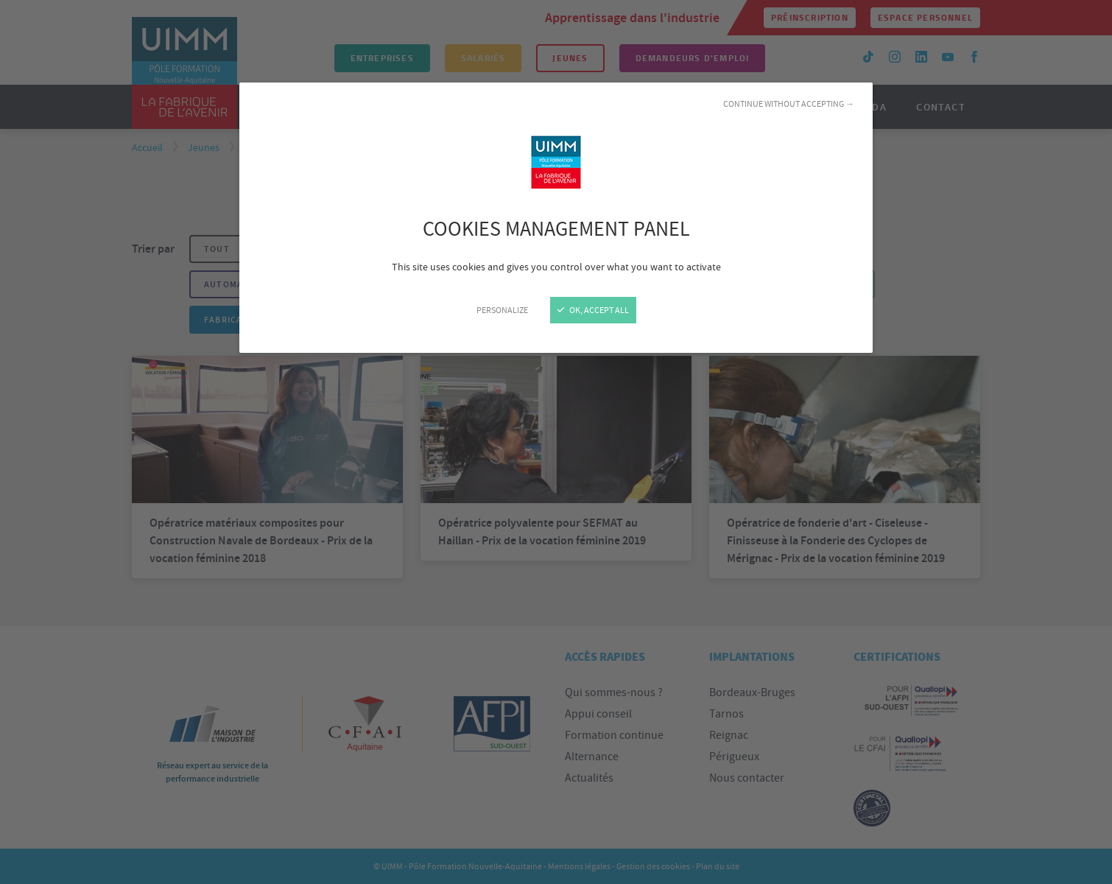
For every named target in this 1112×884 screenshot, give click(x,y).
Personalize (502, 310)
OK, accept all (593, 310)
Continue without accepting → (788, 104)
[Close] (556, 442)
